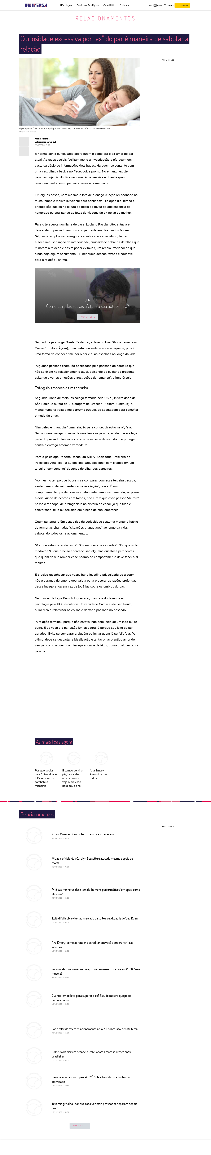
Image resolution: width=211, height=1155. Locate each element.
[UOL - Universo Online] (49, 5)
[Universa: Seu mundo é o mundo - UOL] (36, 5)
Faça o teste (87, 317)
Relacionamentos (105, 18)
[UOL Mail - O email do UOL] (158, 5)
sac (150, 5)
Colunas (124, 5)
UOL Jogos (66, 5)
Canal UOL (109, 5)
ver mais (79, 1126)
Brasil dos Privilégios (87, 5)
